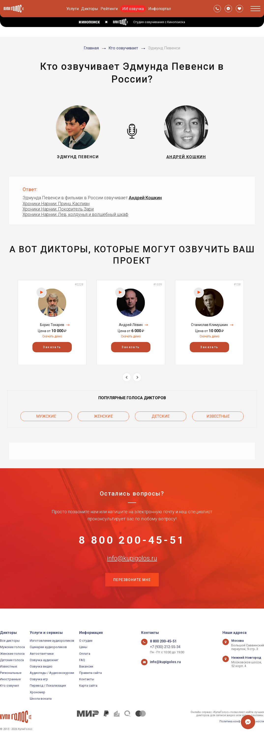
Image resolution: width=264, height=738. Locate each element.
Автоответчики (42, 653)
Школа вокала (41, 698)
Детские (161, 415)
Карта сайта (88, 685)
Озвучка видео (41, 666)
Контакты (86, 679)
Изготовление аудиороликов (52, 640)
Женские (103, 415)
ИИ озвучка (133, 8)
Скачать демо (52, 336)
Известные (218, 415)
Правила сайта (90, 673)
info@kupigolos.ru (132, 564)
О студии (85, 640)
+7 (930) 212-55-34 (163, 647)
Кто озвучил (9, 685)
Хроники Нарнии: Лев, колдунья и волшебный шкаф (75, 214)
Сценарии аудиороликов (48, 647)
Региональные (10, 673)
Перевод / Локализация (48, 685)
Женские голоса (12, 653)
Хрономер (37, 692)
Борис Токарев (52, 325)
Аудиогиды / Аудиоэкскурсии (52, 673)
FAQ (82, 660)
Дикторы (89, 8)
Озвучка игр (39, 679)
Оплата (84, 653)
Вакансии (86, 666)
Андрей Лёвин (131, 325)
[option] (52, 322)
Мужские (46, 415)
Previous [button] (126, 377)
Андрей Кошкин (145, 197)
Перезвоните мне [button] (132, 589)
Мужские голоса (12, 647)
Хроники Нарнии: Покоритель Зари (58, 209)
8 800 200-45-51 (132, 540)
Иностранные (10, 679)
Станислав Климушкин (209, 325)
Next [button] (137, 377)
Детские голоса (12, 660)
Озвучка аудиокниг (44, 660)
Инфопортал (159, 8)
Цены (83, 647)
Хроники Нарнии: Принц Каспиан (56, 203)
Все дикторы (10, 640)
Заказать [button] (52, 347)
